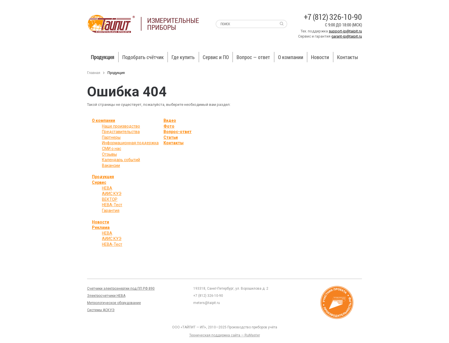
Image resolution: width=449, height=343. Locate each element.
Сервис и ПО (216, 57)
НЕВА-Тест (112, 204)
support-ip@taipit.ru (345, 31)
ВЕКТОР (109, 199)
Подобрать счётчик (143, 57)
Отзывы (109, 154)
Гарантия (110, 210)
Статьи (171, 137)
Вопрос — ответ (253, 57)
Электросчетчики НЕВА (106, 296)
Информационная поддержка (130, 143)
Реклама (101, 227)
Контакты (347, 57)
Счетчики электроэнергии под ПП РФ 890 (121, 289)
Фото (169, 126)
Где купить (183, 57)
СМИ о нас (111, 148)
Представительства (121, 131)
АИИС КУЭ (111, 193)
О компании (290, 57)
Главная (93, 73)
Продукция (102, 57)
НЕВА (107, 188)
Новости (320, 57)
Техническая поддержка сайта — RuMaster (224, 335)
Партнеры (111, 137)
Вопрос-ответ (178, 131)
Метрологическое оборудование (114, 303)
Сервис (99, 182)
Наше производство (121, 126)
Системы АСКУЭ (101, 310)
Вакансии (111, 165)
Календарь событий (121, 159)
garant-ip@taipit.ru (346, 36)
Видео (170, 120)
